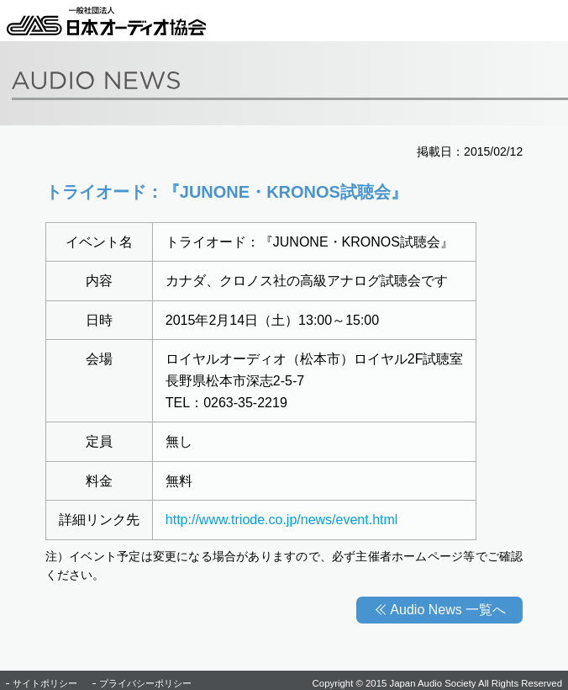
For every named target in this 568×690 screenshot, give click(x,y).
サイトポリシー (45, 683)
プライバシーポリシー (145, 683)
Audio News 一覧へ (448, 609)
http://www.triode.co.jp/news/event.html (282, 519)
